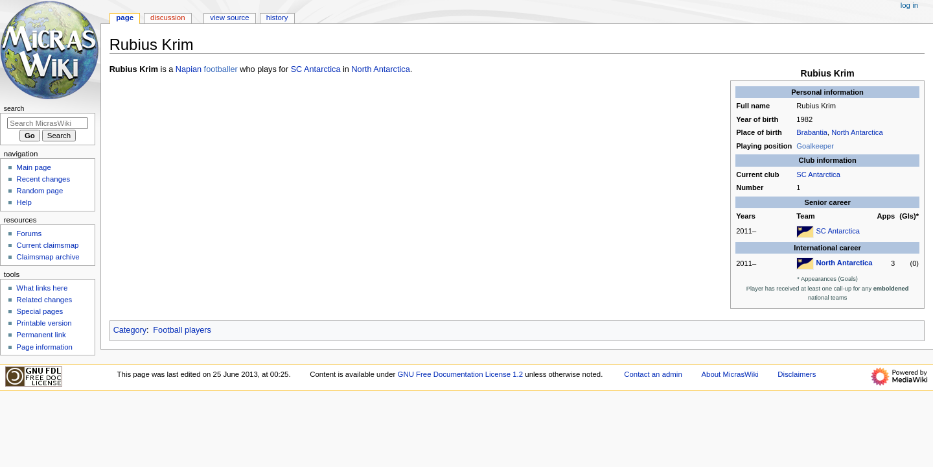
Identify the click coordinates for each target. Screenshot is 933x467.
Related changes (44, 300)
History (277, 17)
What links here (41, 288)
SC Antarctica (818, 174)
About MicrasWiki (729, 374)
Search (14, 108)
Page (124, 17)
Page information (44, 347)
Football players (182, 330)
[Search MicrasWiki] (47, 123)
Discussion (167, 17)
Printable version (43, 323)
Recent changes (43, 179)
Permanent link (40, 335)
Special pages (39, 311)
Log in (909, 5)
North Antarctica (856, 132)
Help (24, 202)
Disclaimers (797, 374)
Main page (33, 167)
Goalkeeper (815, 146)
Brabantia (811, 132)
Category (129, 330)
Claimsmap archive (47, 257)
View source (229, 17)
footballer (221, 69)
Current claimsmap (47, 245)
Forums (28, 233)
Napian (189, 69)
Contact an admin (653, 374)
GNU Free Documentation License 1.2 (461, 374)
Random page (39, 191)
